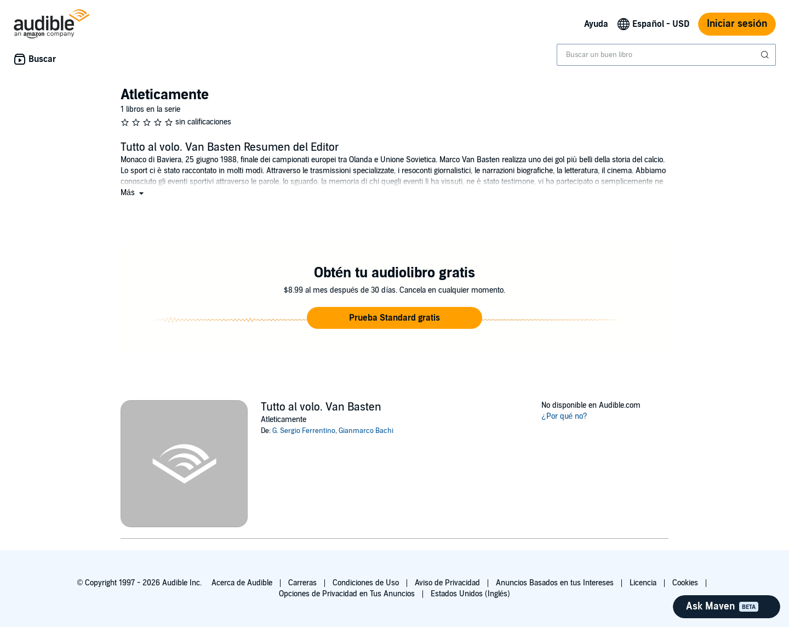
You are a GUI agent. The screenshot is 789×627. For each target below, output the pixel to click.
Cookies (685, 583)
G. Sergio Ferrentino (303, 430)
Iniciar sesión (737, 24)
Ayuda (596, 24)
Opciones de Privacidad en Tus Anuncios (347, 593)
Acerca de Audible (241, 583)
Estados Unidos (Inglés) (471, 593)
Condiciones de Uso (366, 583)
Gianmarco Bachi (366, 430)
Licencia (643, 583)
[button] (133, 192)
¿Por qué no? (564, 416)
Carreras (302, 583)
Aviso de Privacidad (447, 583)
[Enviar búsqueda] (766, 55)
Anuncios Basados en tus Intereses (555, 583)
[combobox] (666, 55)
